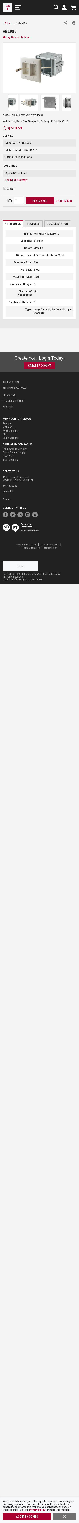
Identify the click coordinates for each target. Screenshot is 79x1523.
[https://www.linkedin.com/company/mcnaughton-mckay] (21, 514)
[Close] (64, 1516)
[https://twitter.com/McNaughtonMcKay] (13, 514)
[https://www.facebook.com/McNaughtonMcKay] (6, 514)
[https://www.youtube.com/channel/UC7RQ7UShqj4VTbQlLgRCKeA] (36, 514)
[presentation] (13, 223)
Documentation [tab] (57, 224)
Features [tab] (33, 224)
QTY (9, 200)
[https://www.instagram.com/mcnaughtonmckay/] (28, 514)
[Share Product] (65, 23)
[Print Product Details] (73, 23)
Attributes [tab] (13, 224)
